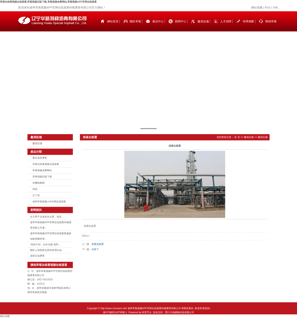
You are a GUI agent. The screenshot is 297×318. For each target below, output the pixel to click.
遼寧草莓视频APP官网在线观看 (49, 201)
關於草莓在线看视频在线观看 (135, 25)
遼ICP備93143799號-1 (115, 312)
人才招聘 (225, 21)
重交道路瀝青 (39, 157)
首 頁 (237, 137)
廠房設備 (203, 21)
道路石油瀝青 (37, 255)
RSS (268, 7)
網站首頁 (112, 21)
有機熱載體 (38, 182)
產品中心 (158, 21)
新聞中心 (180, 21)
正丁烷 (36, 195)
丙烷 (34, 189)
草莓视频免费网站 (42, 170)
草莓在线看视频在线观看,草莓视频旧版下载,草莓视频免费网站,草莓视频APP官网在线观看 (48, 1)
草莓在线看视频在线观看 (45, 164)
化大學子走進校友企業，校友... (47, 216)
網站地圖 (256, 7)
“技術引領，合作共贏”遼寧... (45, 244)
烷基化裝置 (98, 244)
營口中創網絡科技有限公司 (179, 312)
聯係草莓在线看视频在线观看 (271, 25)
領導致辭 (248, 21)
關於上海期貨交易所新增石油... (47, 250)
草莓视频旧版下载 (42, 176)
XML (276, 7)
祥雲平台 (147, 312)
